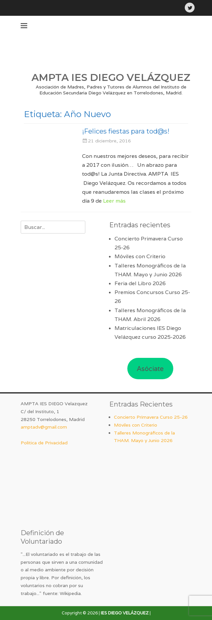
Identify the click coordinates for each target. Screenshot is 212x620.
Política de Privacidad (44, 443)
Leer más (114, 200)
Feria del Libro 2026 (140, 283)
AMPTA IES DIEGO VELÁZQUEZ (111, 77)
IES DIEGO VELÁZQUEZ (125, 613)
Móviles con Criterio (140, 256)
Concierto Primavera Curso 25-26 (151, 417)
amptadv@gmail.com (44, 427)
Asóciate (150, 368)
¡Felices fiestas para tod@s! (125, 131)
